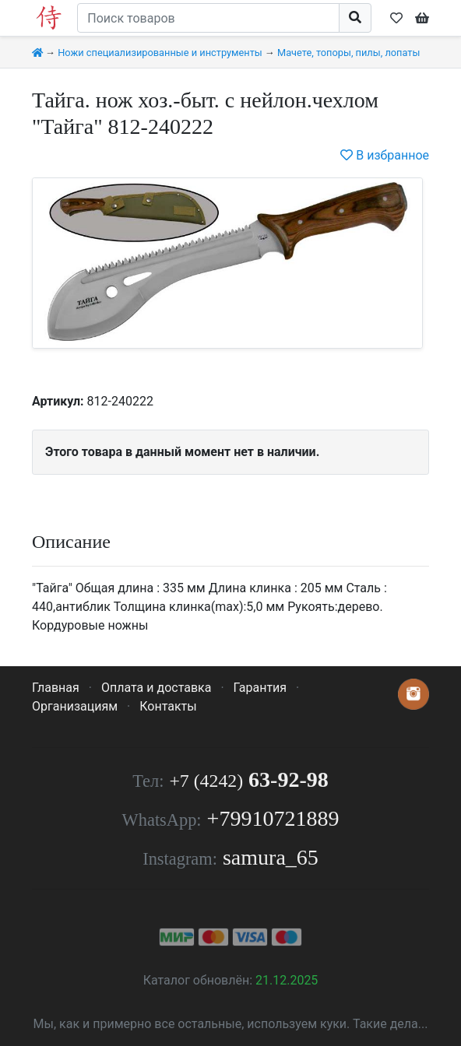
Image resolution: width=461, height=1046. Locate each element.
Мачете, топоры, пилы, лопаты (348, 52)
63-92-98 (248, 779)
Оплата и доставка (156, 687)
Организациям (75, 706)
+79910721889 (273, 818)
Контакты (167, 706)
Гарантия (260, 687)
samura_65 (270, 857)
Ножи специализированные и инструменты (160, 52)
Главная (55, 687)
